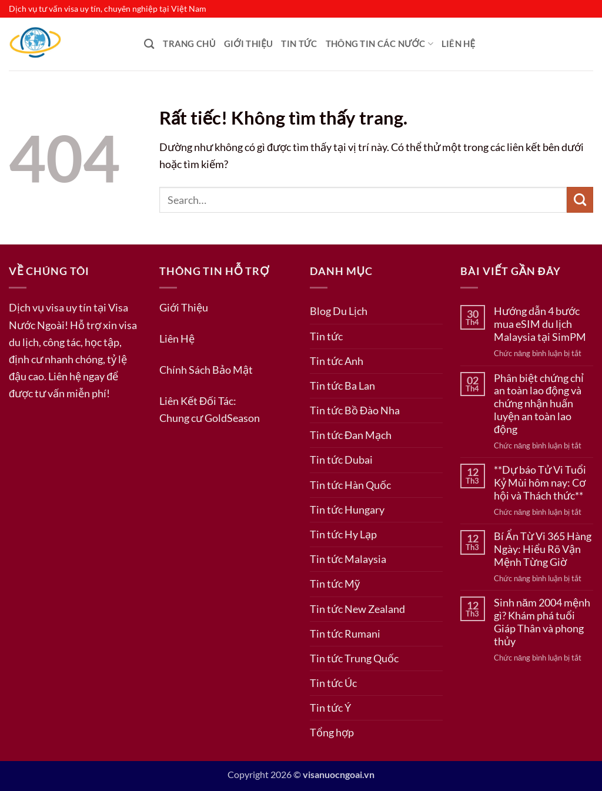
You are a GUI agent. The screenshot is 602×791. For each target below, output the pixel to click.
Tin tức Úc (333, 682)
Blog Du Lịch (338, 310)
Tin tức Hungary (347, 509)
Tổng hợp (332, 732)
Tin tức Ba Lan (342, 385)
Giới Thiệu (248, 44)
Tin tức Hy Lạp (343, 534)
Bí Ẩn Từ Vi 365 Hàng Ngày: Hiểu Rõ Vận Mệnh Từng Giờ (542, 549)
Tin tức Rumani (345, 633)
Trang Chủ (189, 44)
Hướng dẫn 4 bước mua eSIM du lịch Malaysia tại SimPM (540, 324)
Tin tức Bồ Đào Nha (355, 410)
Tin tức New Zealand (357, 608)
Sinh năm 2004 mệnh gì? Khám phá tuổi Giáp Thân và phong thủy (542, 622)
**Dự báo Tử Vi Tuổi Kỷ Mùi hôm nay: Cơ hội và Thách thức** (540, 483)
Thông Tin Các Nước (379, 43)
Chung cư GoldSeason (209, 417)
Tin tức (299, 44)
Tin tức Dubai (341, 459)
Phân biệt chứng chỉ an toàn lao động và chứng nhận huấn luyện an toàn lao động (539, 404)
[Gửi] (580, 200)
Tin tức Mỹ (335, 583)
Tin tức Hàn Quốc (350, 484)
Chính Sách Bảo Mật (206, 369)
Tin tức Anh (336, 360)
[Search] (149, 44)
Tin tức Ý (330, 707)
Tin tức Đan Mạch (351, 434)
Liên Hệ (458, 44)
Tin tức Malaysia (348, 558)
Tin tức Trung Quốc (354, 658)
